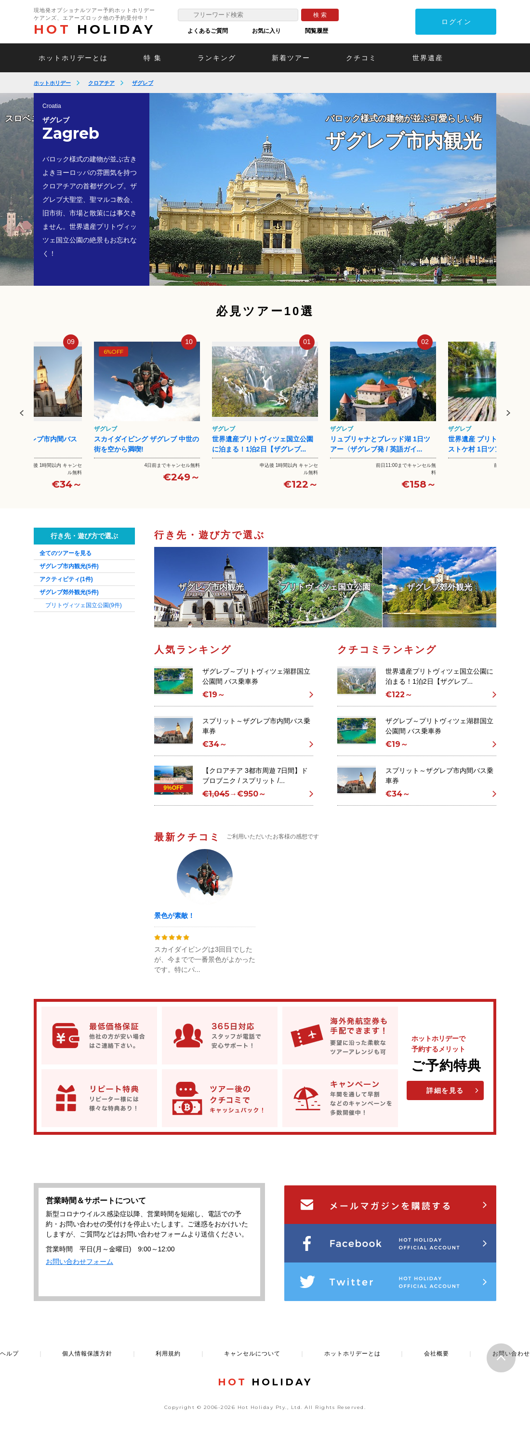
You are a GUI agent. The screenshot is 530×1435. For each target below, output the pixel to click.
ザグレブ (142, 83)
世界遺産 (427, 58)
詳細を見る (445, 1090)
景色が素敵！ (174, 915)
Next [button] (508, 413)
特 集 (153, 58)
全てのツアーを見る (66, 553)
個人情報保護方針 (87, 1353)
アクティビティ (66, 579)
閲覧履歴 (316, 30)
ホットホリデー (52, 83)
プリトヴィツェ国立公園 (83, 605)
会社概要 (436, 1353)
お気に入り (266, 30)
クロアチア (101, 83)
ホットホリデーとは (73, 58)
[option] (322, 189)
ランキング (217, 58)
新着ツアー (291, 58)
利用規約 (168, 1353)
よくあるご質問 (207, 30)
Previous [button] (22, 413)
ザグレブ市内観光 (69, 566)
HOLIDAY (94, 29)
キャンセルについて (252, 1353)
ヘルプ (9, 1353)
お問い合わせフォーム (79, 1261)
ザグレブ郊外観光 (69, 592)
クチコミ (361, 58)
